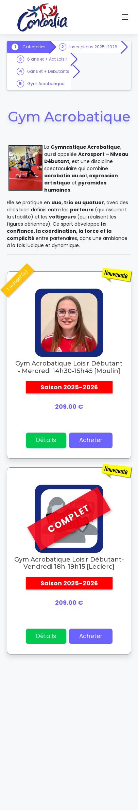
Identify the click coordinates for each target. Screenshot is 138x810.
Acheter (90, 440)
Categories (34, 47)
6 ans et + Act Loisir (47, 59)
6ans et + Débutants (48, 71)
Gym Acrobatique (45, 83)
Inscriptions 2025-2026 (93, 47)
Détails (46, 440)
